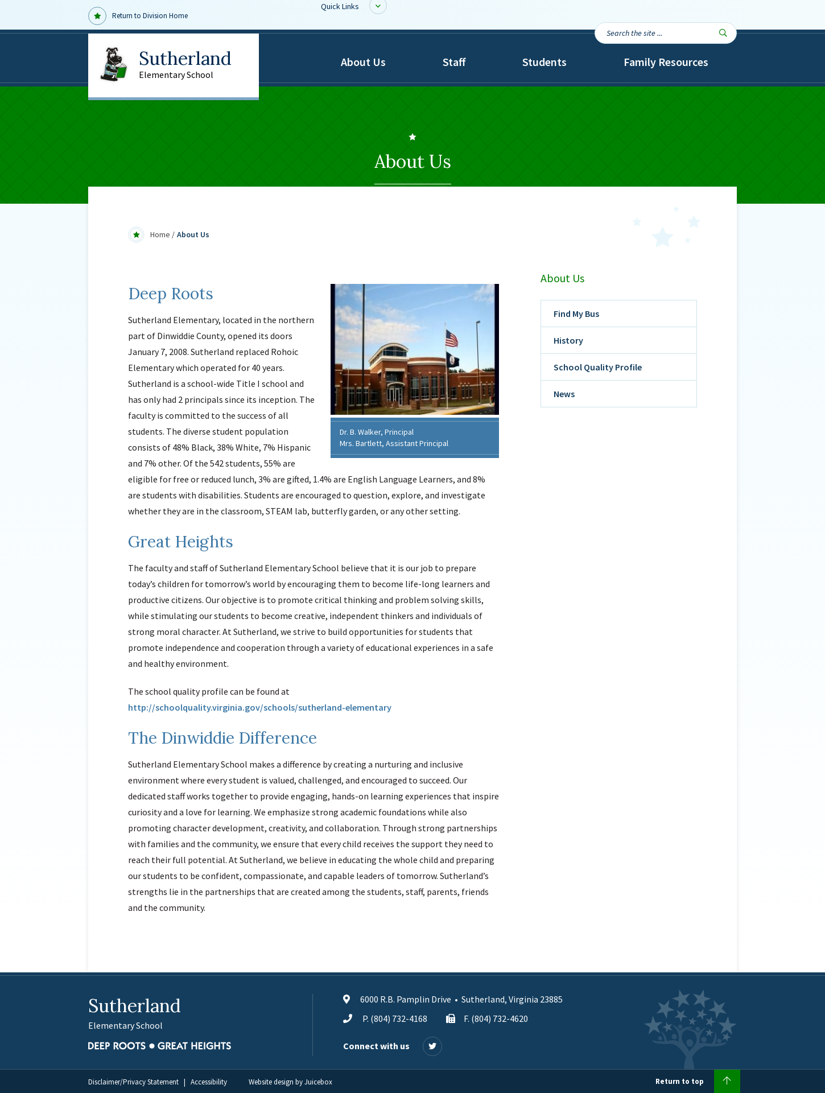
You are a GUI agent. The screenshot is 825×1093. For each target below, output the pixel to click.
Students (544, 62)
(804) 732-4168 (398, 1018)
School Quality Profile (598, 367)
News (564, 393)
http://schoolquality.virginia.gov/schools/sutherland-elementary (259, 707)
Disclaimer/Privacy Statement (133, 1082)
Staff (454, 62)
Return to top (697, 1081)
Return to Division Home (138, 16)
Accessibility (209, 1082)
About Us (363, 62)
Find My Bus (576, 313)
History (568, 340)
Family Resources (666, 62)
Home (160, 234)
